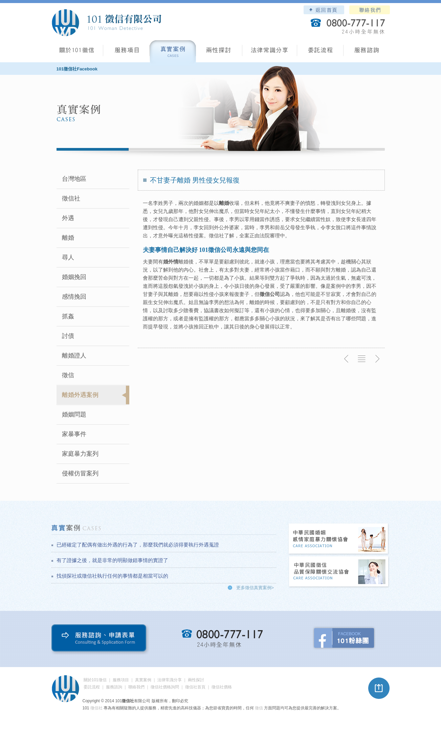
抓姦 (68, 316)
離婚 (68, 237)
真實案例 (173, 52)
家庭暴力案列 (80, 453)
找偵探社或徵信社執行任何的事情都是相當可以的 (112, 576)
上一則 (346, 358)
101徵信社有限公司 (106, 23)
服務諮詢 (367, 52)
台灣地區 (74, 178)
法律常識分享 (269, 52)
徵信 (68, 375)
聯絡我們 (369, 9)
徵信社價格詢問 (165, 687)
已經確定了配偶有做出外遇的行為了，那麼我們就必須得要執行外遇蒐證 (138, 545)
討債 (68, 336)
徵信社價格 (222, 687)
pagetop (379, 688)
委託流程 (320, 52)
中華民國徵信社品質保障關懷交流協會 (339, 572)
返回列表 (361, 358)
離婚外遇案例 (80, 394)
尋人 (68, 257)
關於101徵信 (95, 680)
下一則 (377, 358)
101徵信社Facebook (77, 68)
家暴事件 (74, 434)
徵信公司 (270, 294)
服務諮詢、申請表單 (100, 639)
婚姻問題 (74, 414)
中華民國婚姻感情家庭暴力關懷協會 (339, 539)
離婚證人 (74, 355)
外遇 (68, 218)
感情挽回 (74, 296)
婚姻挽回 (74, 277)
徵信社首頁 (195, 687)
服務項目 (126, 52)
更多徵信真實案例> (255, 587)
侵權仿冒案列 (80, 473)
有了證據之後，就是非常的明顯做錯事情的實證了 (112, 560)
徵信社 (71, 198)
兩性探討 (219, 52)
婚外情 (170, 261)
